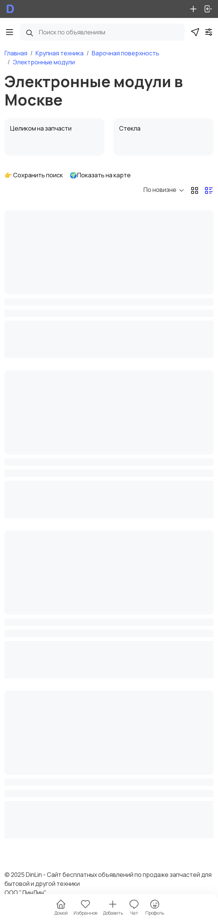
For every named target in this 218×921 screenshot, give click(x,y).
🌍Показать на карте (100, 175)
